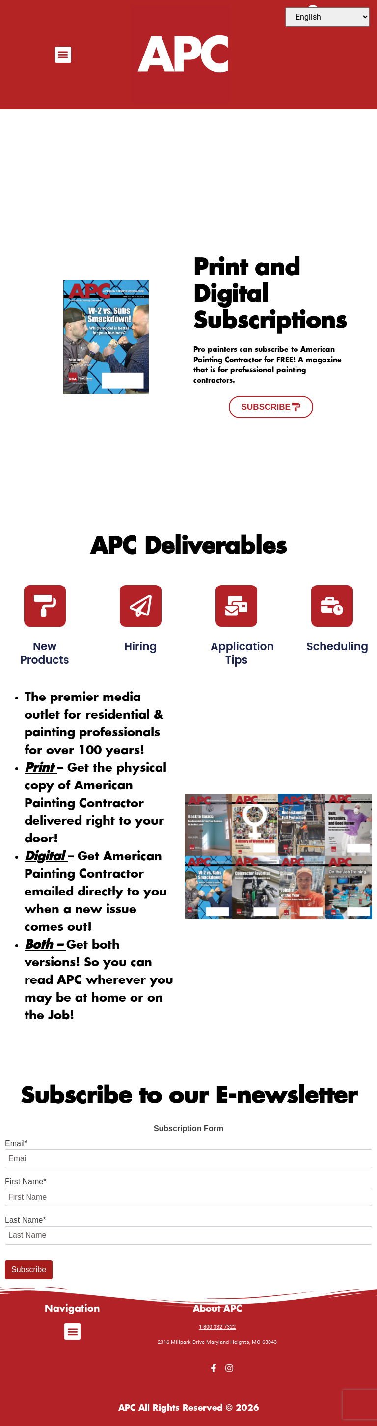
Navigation (72, 1309)
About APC (217, 1309)
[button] (63, 55)
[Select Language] (327, 17)
